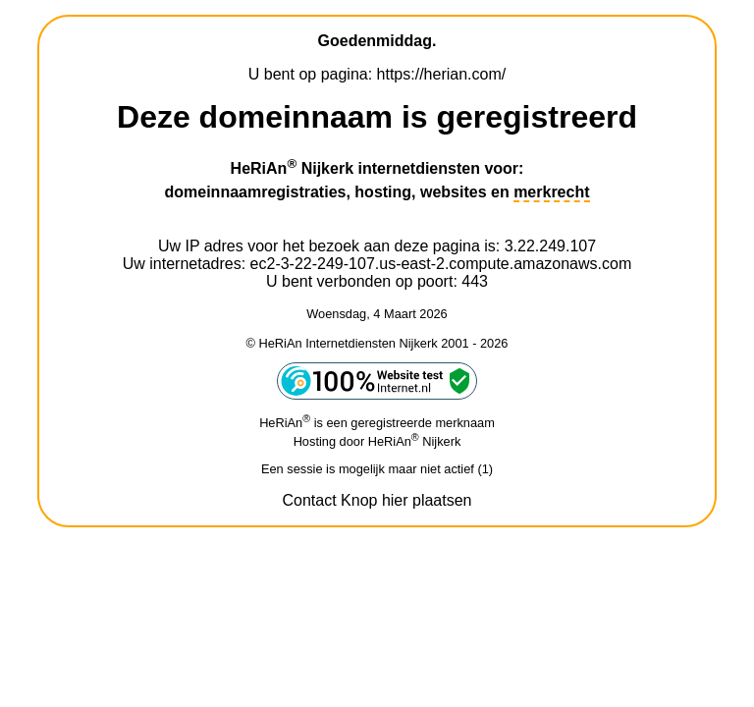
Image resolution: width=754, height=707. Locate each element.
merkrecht (551, 192)
